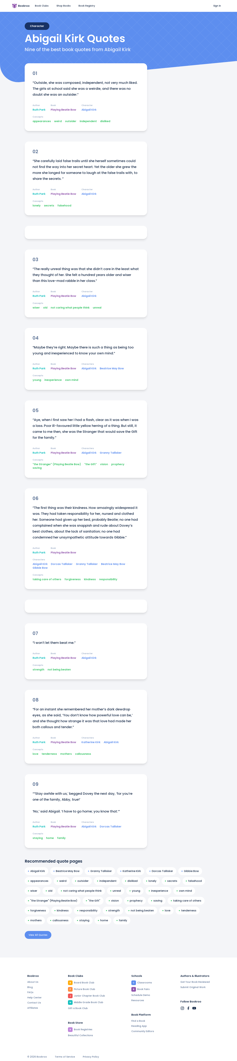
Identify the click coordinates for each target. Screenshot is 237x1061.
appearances (42, 121)
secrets (49, 205)
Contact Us (34, 1002)
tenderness (49, 754)
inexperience (53, 380)
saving (37, 468)
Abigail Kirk (88, 110)
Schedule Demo (140, 995)
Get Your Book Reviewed (195, 982)
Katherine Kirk (90, 742)
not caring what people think (70, 308)
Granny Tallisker (111, 453)
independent (88, 121)
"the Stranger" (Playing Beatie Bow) (57, 464)
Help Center (34, 997)
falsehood (64, 205)
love (35, 754)
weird (58, 121)
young (37, 380)
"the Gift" (90, 464)
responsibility (108, 579)
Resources (137, 1000)
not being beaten (59, 669)
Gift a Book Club (78, 1008)
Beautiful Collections (80, 1035)
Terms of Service (65, 1056)
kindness (90, 579)
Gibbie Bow (40, 568)
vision (104, 464)
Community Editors (142, 1031)
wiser (36, 308)
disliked (105, 121)
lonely (37, 205)
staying (38, 838)
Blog (30, 987)
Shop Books (63, 5)
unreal (97, 308)
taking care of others (47, 579)
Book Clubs (42, 5)
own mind (71, 380)
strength (38, 669)
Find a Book (138, 1021)
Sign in (217, 5)
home (50, 838)
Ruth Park (39, 110)
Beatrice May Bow (112, 368)
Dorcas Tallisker (62, 564)
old (45, 308)
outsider (70, 121)
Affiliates (32, 1008)
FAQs (30, 992)
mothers (66, 754)
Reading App (139, 1026)
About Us (32, 982)
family (61, 838)
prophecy (117, 464)
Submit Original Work (193, 987)
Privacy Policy (91, 1056)
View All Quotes (38, 935)
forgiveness (73, 579)
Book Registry (87, 5)
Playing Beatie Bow (63, 110)
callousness (83, 754)
